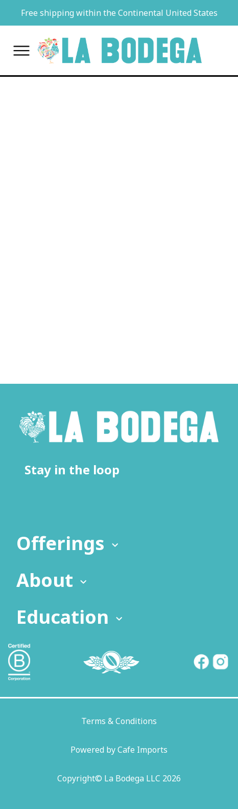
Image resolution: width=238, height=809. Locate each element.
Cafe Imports (142, 749)
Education (70, 616)
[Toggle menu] (21, 50)
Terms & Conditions (119, 721)
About (52, 580)
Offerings (68, 543)
